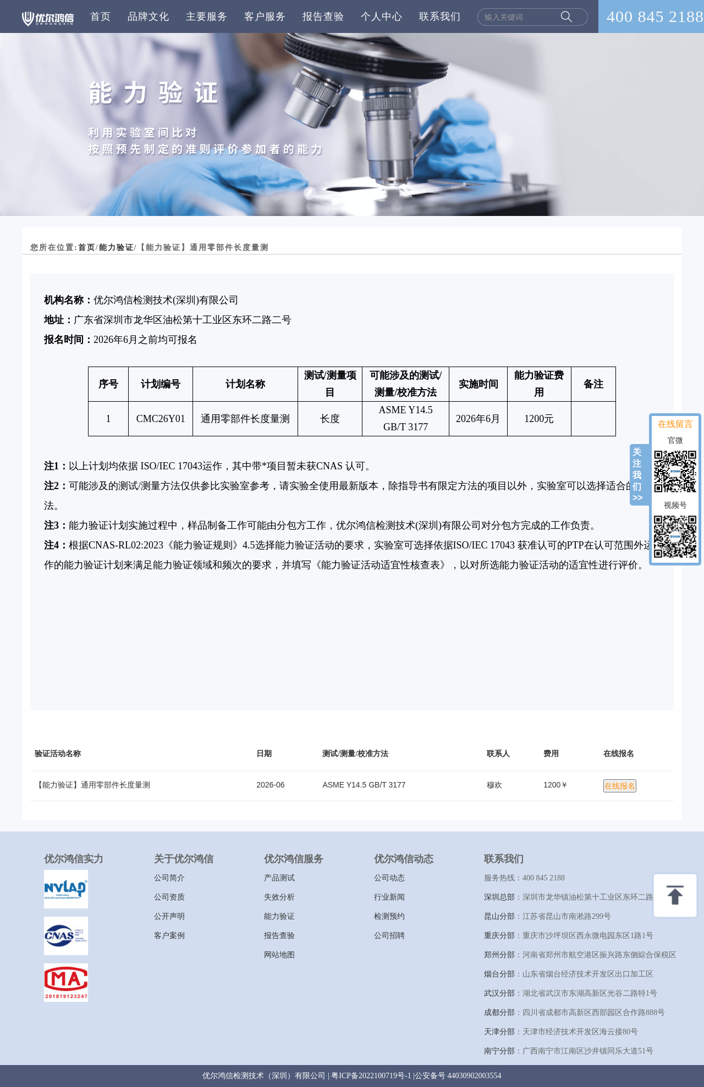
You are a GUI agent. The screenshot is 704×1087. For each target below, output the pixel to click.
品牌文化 (148, 16)
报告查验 (323, 16)
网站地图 (279, 955)
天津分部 (499, 1032)
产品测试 (279, 878)
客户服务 (265, 16)
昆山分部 (499, 916)
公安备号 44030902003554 (458, 1076)
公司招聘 (389, 935)
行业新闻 (389, 897)
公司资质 (169, 897)
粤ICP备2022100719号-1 (371, 1076)
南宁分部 (499, 1051)
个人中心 (382, 16)
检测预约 (389, 916)
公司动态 (389, 878)
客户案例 (169, 935)
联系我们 (440, 16)
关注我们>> (637, 474)
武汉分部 (499, 993)
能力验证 (116, 247)
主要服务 (207, 16)
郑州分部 (499, 955)
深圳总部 (499, 897)
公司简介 (169, 878)
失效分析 (279, 897)
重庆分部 (499, 935)
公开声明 (169, 916)
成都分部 (499, 1012)
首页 (100, 16)
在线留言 (675, 424)
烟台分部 (499, 974)
